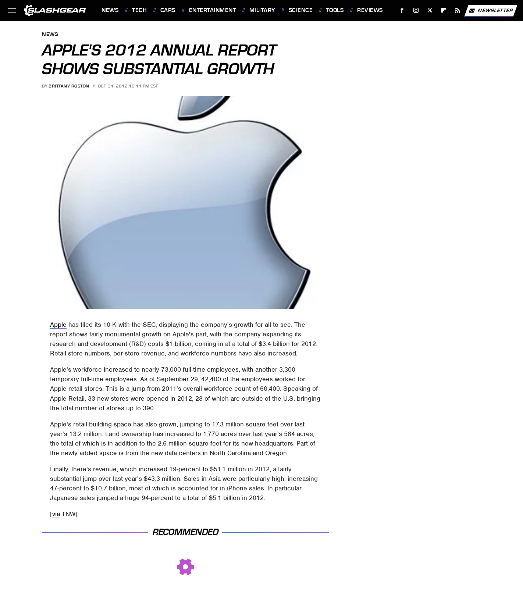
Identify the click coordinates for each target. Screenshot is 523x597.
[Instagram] (416, 10)
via (56, 514)
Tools (335, 10)
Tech (139, 10)
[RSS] (457, 10)
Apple (58, 325)
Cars (167, 10)
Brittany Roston (69, 86)
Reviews (370, 10)
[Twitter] (429, 10)
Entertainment (212, 10)
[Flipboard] (443, 10)
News (110, 10)
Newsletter (490, 10)
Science (301, 10)
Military (262, 10)
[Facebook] (402, 10)
